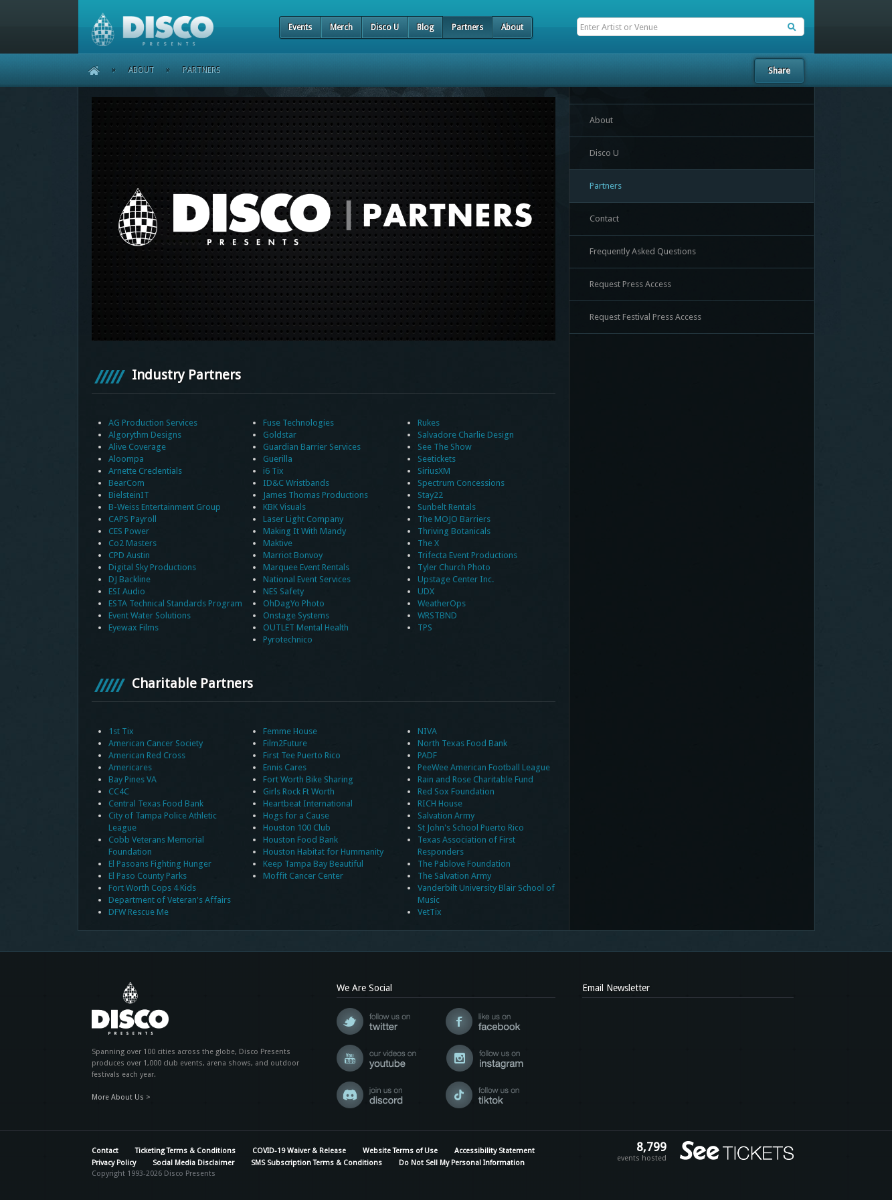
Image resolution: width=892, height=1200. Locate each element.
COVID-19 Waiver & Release (299, 1150)
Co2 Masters (132, 543)
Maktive (277, 543)
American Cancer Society (155, 743)
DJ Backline (129, 579)
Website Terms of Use (400, 1150)
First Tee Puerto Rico (302, 755)
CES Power (128, 531)
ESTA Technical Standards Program (175, 603)
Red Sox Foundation (456, 791)
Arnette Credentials (145, 471)
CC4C (118, 791)
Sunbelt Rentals (447, 507)
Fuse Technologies (298, 423)
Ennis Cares (284, 767)
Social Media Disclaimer (193, 1163)
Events (300, 27)
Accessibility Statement (494, 1150)
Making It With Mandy (304, 531)
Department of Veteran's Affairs (169, 900)
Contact (604, 218)
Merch (341, 27)
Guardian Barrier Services (312, 447)
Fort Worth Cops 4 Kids (152, 888)
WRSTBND (437, 615)
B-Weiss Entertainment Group (164, 507)
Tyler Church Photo (454, 567)
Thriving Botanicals (454, 531)
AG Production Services (152, 423)
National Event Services (307, 579)
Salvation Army (446, 815)
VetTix (430, 912)
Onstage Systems (296, 615)
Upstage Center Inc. (456, 579)
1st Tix (121, 731)
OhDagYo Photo (294, 603)
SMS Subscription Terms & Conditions (316, 1163)
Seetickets (437, 459)
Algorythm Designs (144, 435)
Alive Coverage (137, 447)
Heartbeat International (308, 803)
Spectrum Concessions (461, 483)
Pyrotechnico (288, 639)
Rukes (429, 423)
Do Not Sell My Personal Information (462, 1163)
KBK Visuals (284, 507)
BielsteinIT (128, 495)
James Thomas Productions (315, 495)
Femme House (290, 731)
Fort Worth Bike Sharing (308, 779)
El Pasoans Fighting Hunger (159, 864)
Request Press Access (630, 284)
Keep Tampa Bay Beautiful (313, 864)
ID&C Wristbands (296, 483)
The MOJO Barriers (454, 519)
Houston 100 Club (297, 828)
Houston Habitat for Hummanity (323, 852)
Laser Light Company (303, 519)
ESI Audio (126, 591)
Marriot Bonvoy (293, 555)
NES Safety (283, 591)
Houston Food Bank (300, 840)
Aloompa (126, 459)
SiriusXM (434, 471)
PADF (427, 755)
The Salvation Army (454, 876)
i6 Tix (273, 471)
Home (89, 70)
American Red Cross (146, 755)
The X (428, 543)
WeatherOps (442, 603)
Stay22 (430, 495)
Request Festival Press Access (645, 317)
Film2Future (285, 743)
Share (779, 71)
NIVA (427, 731)
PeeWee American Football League (484, 767)
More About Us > (121, 1097)
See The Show (445, 447)
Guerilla (277, 459)
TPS (425, 627)
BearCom (126, 483)
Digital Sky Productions (152, 567)
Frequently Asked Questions (643, 251)
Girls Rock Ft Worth (299, 791)
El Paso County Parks (147, 876)
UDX (426, 591)
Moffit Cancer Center (303, 876)
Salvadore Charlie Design (466, 435)
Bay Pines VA (132, 779)
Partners (467, 27)
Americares (130, 767)
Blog (425, 27)
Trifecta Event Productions (467, 555)
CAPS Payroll (132, 519)
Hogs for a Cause (296, 815)
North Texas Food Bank (462, 743)
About (512, 27)
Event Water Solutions (149, 615)
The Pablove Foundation (464, 864)
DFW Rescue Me (138, 912)
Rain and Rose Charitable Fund (475, 779)
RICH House (440, 803)
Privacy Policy (114, 1163)
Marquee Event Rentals (306, 567)
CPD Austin (129, 555)
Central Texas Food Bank (155, 803)
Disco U (385, 27)
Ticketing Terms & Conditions (185, 1150)
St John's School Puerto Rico (471, 828)
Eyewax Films (133, 627)
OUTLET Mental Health (306, 627)
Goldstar (279, 435)
